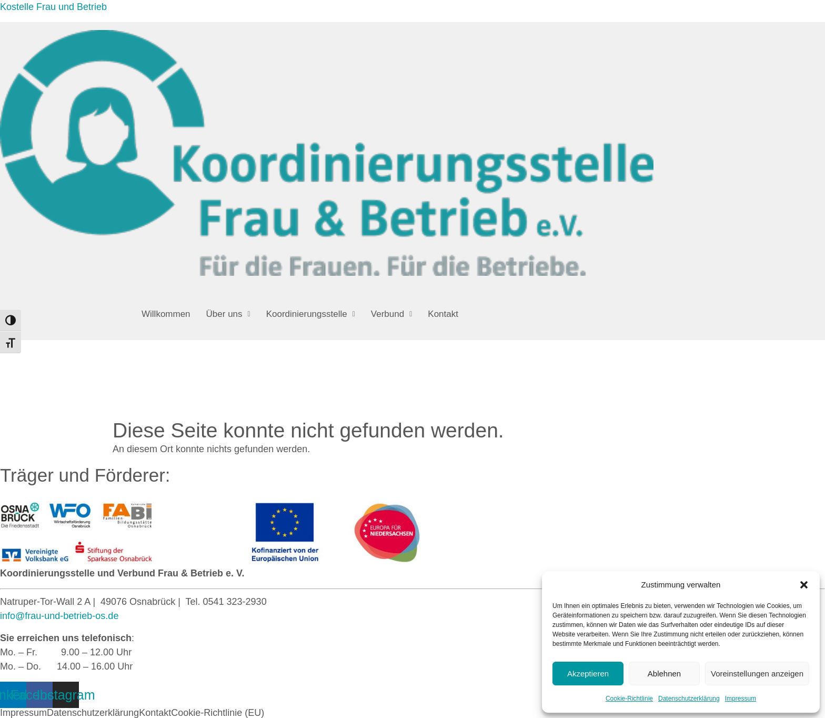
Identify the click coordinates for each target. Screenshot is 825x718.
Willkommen (166, 314)
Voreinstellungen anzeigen (757, 673)
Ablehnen (664, 673)
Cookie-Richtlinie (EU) (217, 712)
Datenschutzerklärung (689, 698)
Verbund (391, 314)
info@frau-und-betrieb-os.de (59, 616)
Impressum (740, 698)
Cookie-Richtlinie (629, 698)
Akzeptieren (588, 673)
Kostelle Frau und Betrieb (53, 7)
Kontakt (443, 314)
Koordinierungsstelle (310, 314)
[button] (804, 585)
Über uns (228, 314)
